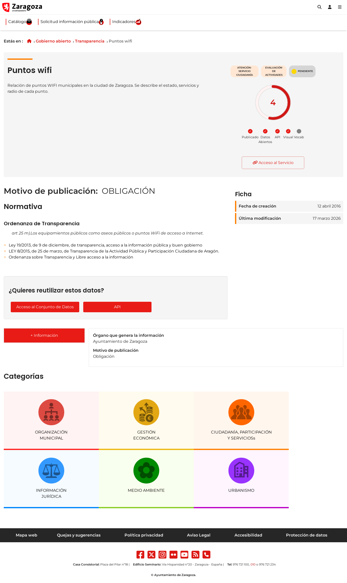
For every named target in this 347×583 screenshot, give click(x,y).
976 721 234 (267, 564)
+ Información (44, 335)
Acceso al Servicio (273, 162)
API (117, 306)
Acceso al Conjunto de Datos (45, 306)
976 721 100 (241, 564)
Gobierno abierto (53, 41)
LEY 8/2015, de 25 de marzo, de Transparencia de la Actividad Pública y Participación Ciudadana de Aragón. (114, 251)
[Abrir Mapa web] (340, 7)
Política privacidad (143, 535)
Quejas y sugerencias (78, 535)
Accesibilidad (248, 535)
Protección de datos (306, 535)
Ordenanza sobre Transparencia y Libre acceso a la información (71, 257)
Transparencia (89, 41)
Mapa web (26, 535)
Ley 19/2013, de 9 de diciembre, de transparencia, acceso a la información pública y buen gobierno (105, 245)
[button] (319, 7)
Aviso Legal (198, 535)
